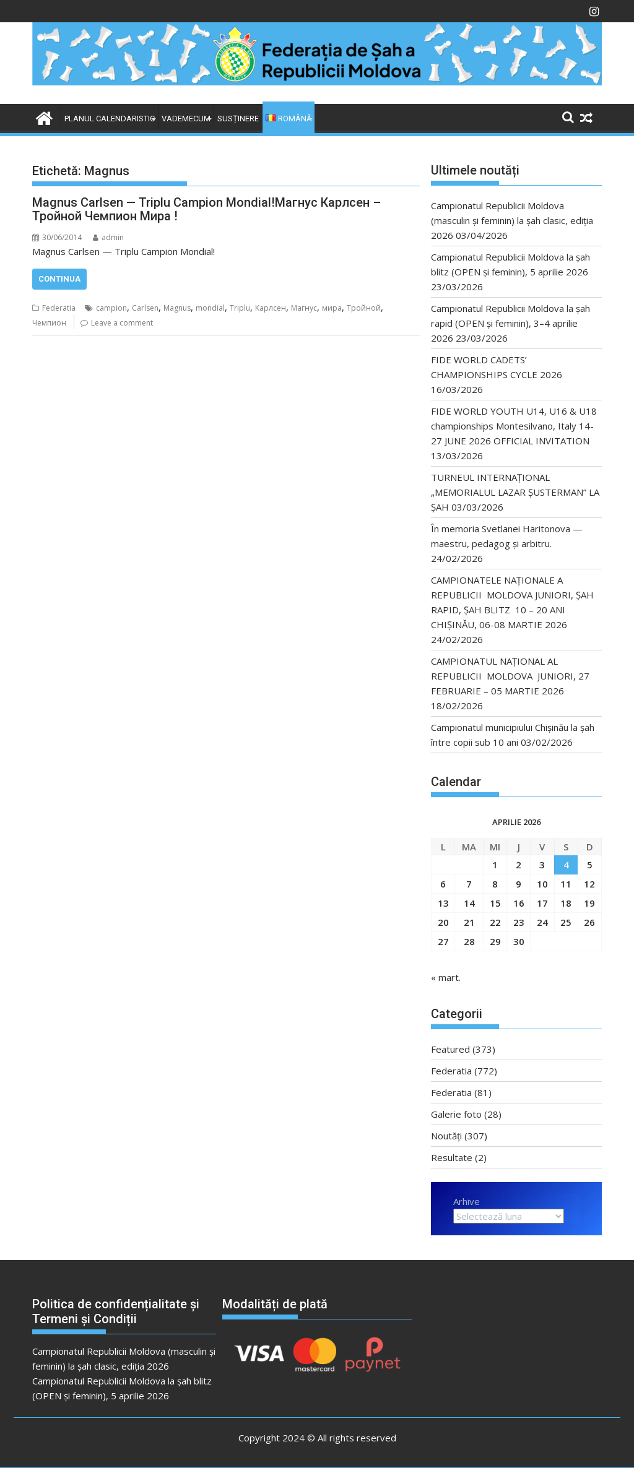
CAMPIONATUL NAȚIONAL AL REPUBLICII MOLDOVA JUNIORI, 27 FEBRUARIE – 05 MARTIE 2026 (510, 676)
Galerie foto (456, 1114)
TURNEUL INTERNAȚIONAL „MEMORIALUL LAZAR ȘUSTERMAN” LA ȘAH (515, 492)
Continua (59, 278)
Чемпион (49, 322)
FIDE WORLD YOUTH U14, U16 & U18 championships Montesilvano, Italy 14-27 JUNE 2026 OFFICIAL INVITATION (514, 426)
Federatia (59, 308)
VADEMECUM (186, 118)
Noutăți (446, 1135)
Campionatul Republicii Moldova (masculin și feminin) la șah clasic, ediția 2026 (512, 220)
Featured (450, 1049)
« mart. (446, 977)
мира (332, 308)
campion (111, 308)
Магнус (304, 308)
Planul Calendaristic (109, 118)
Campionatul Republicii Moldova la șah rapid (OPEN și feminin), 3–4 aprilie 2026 (510, 323)
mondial (210, 308)
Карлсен (270, 308)
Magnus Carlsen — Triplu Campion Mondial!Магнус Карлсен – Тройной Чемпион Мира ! (206, 209)
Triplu (240, 308)
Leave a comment (122, 322)
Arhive (466, 1201)
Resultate (451, 1157)
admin (108, 237)
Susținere (238, 118)
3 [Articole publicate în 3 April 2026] (542, 864)
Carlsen (145, 308)
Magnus (177, 308)
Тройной (364, 308)
